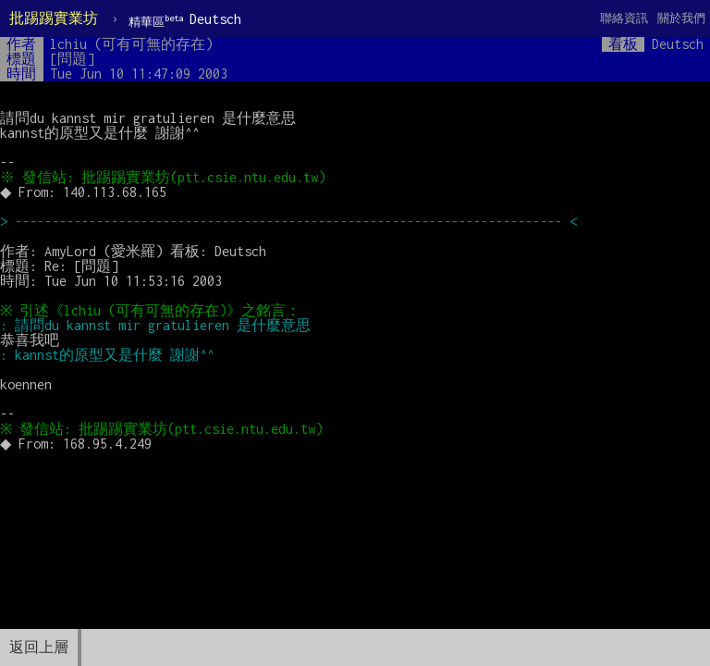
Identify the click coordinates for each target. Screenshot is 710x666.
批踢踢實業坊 (53, 18)
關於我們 (681, 18)
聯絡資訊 (624, 18)
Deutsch (185, 20)
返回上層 (38, 647)
